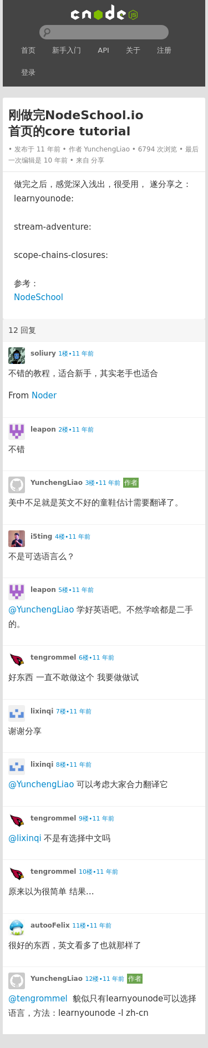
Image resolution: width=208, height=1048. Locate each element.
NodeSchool (38, 297)
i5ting (41, 536)
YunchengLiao (107, 149)
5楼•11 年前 (76, 590)
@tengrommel (38, 999)
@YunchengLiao (41, 610)
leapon (43, 429)
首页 (28, 50)
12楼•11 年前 (104, 979)
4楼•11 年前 (72, 536)
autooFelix (50, 925)
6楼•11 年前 (96, 657)
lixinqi (42, 711)
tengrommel (53, 657)
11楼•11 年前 (91, 925)
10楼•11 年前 (98, 871)
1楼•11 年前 (76, 353)
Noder (44, 396)
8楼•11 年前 (74, 764)
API (103, 50)
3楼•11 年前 (102, 483)
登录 (28, 72)
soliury (43, 353)
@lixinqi (25, 838)
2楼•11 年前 (76, 429)
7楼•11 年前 (74, 711)
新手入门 (66, 50)
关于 (133, 50)
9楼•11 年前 (96, 818)
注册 (164, 50)
